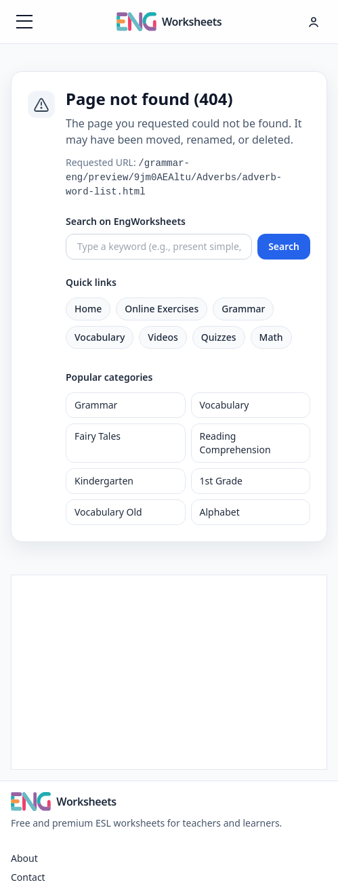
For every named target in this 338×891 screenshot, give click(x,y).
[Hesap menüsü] (313, 21)
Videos (162, 337)
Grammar (243, 308)
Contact (28, 877)
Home (88, 308)
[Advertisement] (169, 670)
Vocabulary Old (108, 511)
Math (271, 337)
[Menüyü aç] (24, 21)
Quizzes (218, 337)
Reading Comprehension (235, 443)
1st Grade (221, 480)
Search (283, 246)
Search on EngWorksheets (126, 221)
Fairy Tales (98, 436)
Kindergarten (104, 480)
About (24, 858)
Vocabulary (100, 337)
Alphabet (220, 511)
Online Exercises (161, 308)
